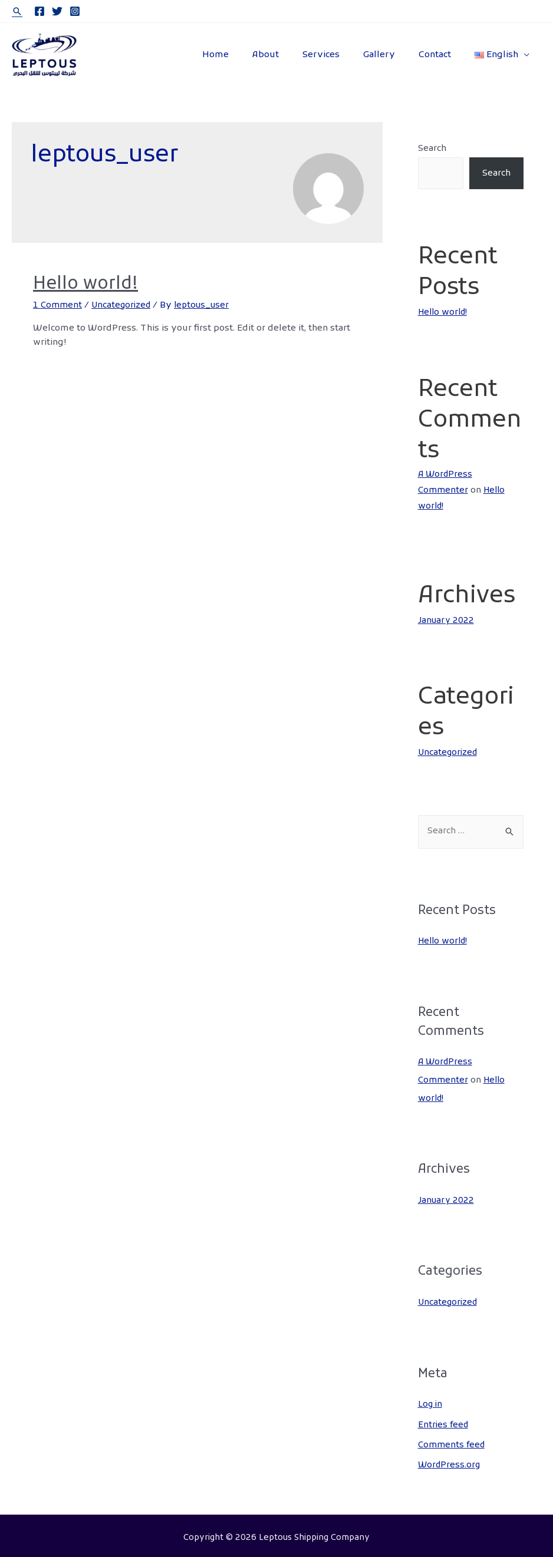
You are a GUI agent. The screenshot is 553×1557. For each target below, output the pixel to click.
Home (248, 55)
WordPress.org (450, 1461)
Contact (443, 55)
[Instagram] (75, 11)
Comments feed (453, 1441)
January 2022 (447, 620)
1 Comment (58, 305)
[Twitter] (57, 11)
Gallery (394, 55)
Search (432, 148)
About (292, 55)
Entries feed (444, 1421)
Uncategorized (124, 305)
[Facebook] (39, 11)
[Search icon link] (17, 11)
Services (341, 55)
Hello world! (85, 284)
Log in (431, 1401)
